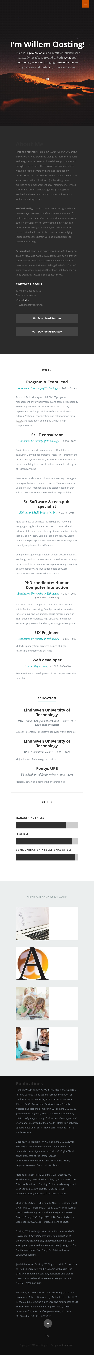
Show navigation (85, 4)
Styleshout (67, 1345)
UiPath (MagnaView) (36, 666)
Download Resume (47, 318)
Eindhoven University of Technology (37, 388)
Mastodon (23, 300)
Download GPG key (47, 331)
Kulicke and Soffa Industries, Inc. (38, 512)
